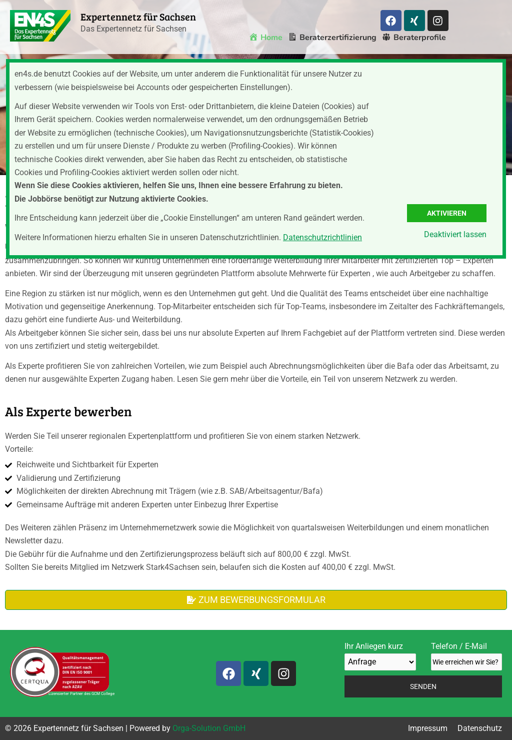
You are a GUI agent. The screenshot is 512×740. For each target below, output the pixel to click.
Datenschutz (480, 728)
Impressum (428, 728)
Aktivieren (446, 213)
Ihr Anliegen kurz (380, 655)
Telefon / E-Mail (466, 655)
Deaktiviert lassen (455, 234)
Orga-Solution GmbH (209, 728)
